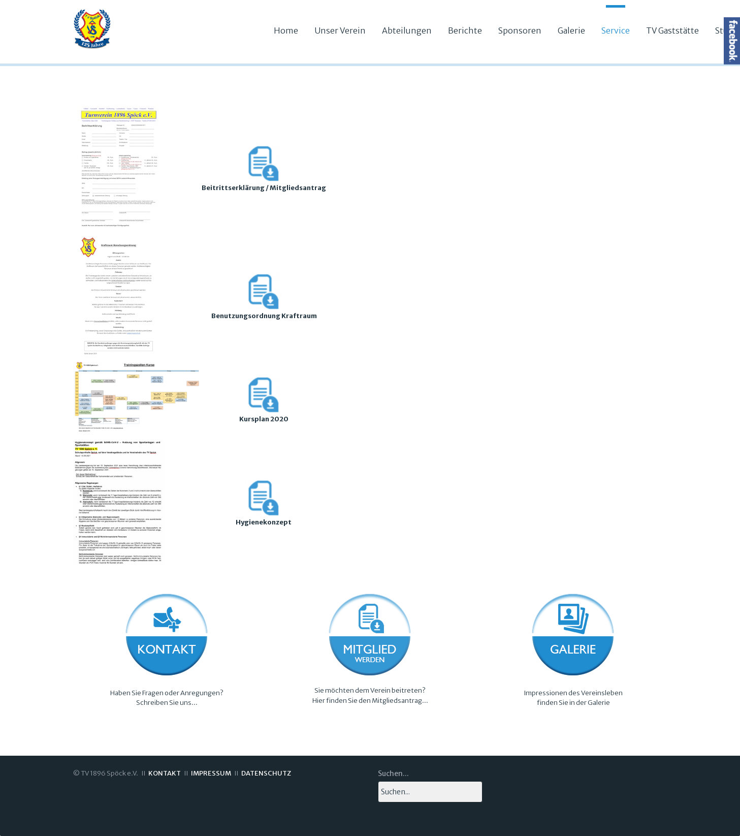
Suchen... (393, 773)
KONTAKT (164, 773)
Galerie (571, 30)
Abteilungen (407, 30)
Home (286, 30)
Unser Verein (340, 30)
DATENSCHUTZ (266, 773)
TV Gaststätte (672, 30)
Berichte (465, 30)
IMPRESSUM (211, 773)
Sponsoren (519, 30)
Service (615, 30)
